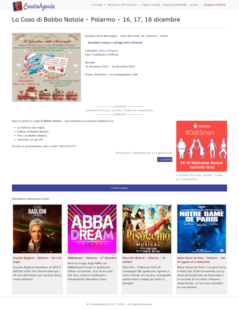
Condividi (165, 159)
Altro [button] (194, 4)
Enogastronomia (175, 4)
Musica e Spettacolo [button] (122, 4)
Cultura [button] (97, 4)
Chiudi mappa (119, 187)
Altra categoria (108, 50)
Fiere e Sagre (151, 4)
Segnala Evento (214, 4)
